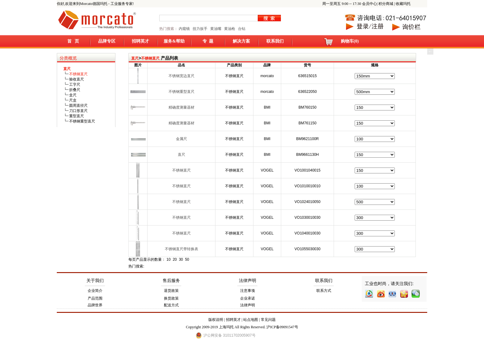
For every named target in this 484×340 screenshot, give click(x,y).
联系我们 (275, 41)
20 (175, 259)
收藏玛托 (403, 4)
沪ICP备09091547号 (282, 327)
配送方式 (171, 305)
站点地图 (250, 319)
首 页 (73, 41)
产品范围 (95, 298)
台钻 (241, 29)
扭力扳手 (200, 29)
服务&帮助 (174, 41)
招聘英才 (140, 41)
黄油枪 (229, 29)
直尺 (135, 58)
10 (168, 259)
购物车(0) (350, 41)
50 (187, 259)
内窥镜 (184, 29)
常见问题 (268, 319)
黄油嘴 (215, 29)
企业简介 (95, 290)
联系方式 (323, 290)
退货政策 (171, 290)
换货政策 (171, 298)
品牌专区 (106, 41)
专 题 (207, 41)
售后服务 (171, 280)
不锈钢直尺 (150, 58)
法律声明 (247, 280)
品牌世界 (95, 305)
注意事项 (247, 290)
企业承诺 (247, 298)
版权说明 (215, 319)
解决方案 (241, 41)
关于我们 (95, 280)
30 (181, 259)
